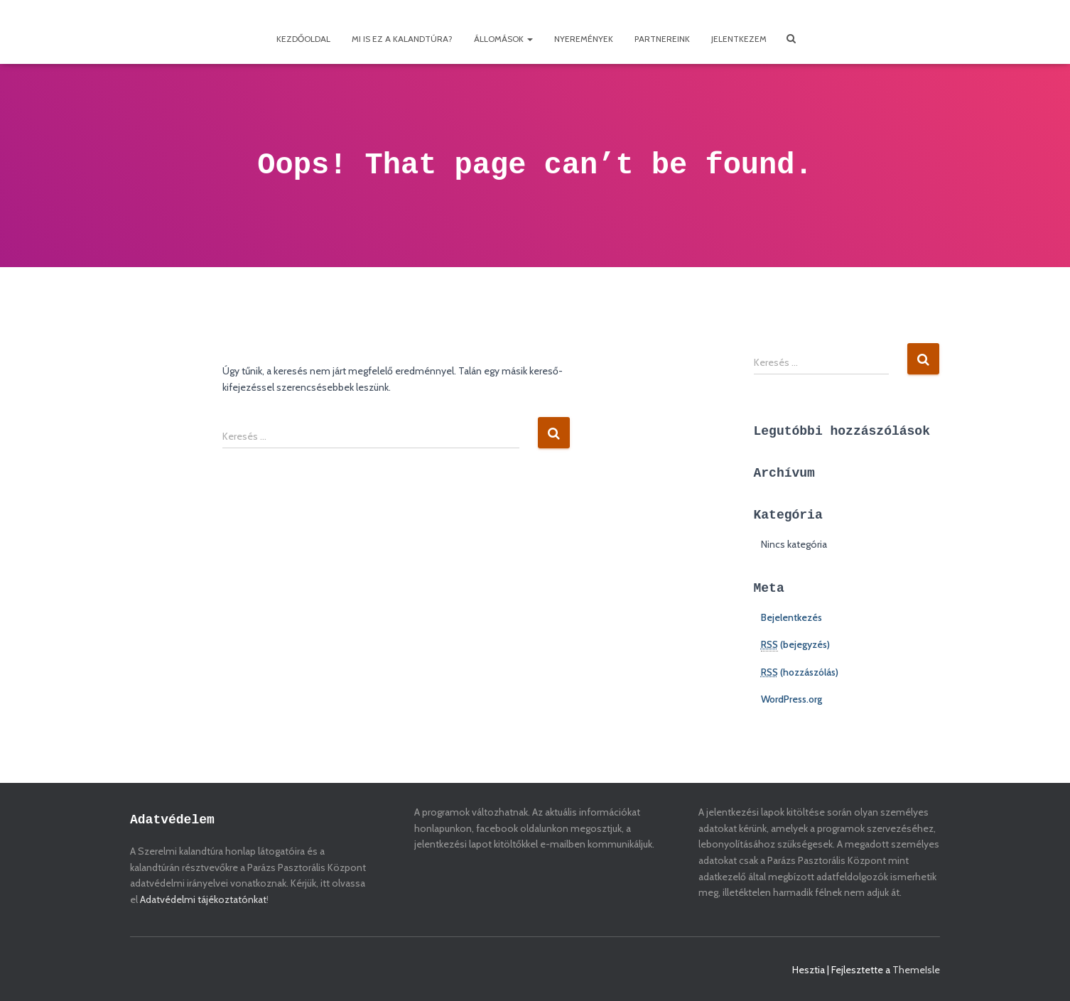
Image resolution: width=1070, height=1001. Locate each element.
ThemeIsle (916, 969)
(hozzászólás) (799, 672)
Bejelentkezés (791, 617)
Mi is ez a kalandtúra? (402, 38)
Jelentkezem (739, 38)
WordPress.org (791, 699)
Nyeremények (583, 38)
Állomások (503, 38)
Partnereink (662, 38)
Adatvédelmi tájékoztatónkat (203, 899)
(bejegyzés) (795, 644)
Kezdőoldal (303, 38)
